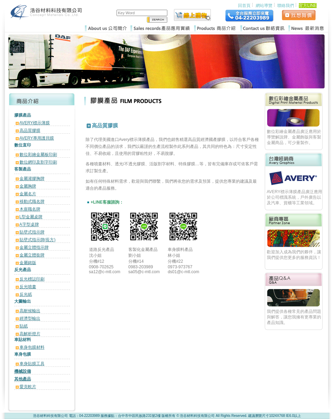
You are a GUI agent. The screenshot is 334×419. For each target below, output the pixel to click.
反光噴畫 (27, 286)
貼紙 (23, 326)
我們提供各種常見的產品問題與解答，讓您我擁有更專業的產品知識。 (294, 317)
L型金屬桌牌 (31, 216)
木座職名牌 (29, 209)
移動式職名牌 (32, 201)
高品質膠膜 (29, 130)
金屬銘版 (27, 262)
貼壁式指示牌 (32, 232)
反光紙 (25, 294)
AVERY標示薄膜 (34, 122)
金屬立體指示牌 (34, 247)
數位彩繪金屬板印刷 (38, 154)
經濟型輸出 (29, 318)
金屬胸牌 (27, 186)
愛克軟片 (27, 386)
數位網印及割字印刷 (38, 162)
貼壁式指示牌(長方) (37, 239)
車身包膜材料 (32, 347)
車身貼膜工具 (32, 363)
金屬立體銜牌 (32, 255)
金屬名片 (27, 193)
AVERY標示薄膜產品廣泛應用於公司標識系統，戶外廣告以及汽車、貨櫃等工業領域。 (295, 197)
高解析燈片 (29, 333)
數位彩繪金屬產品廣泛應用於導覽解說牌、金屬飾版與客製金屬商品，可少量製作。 (294, 137)
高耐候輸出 (29, 310)
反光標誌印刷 (32, 279)
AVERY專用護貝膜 (36, 138)
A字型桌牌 (29, 224)
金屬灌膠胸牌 (32, 178)
